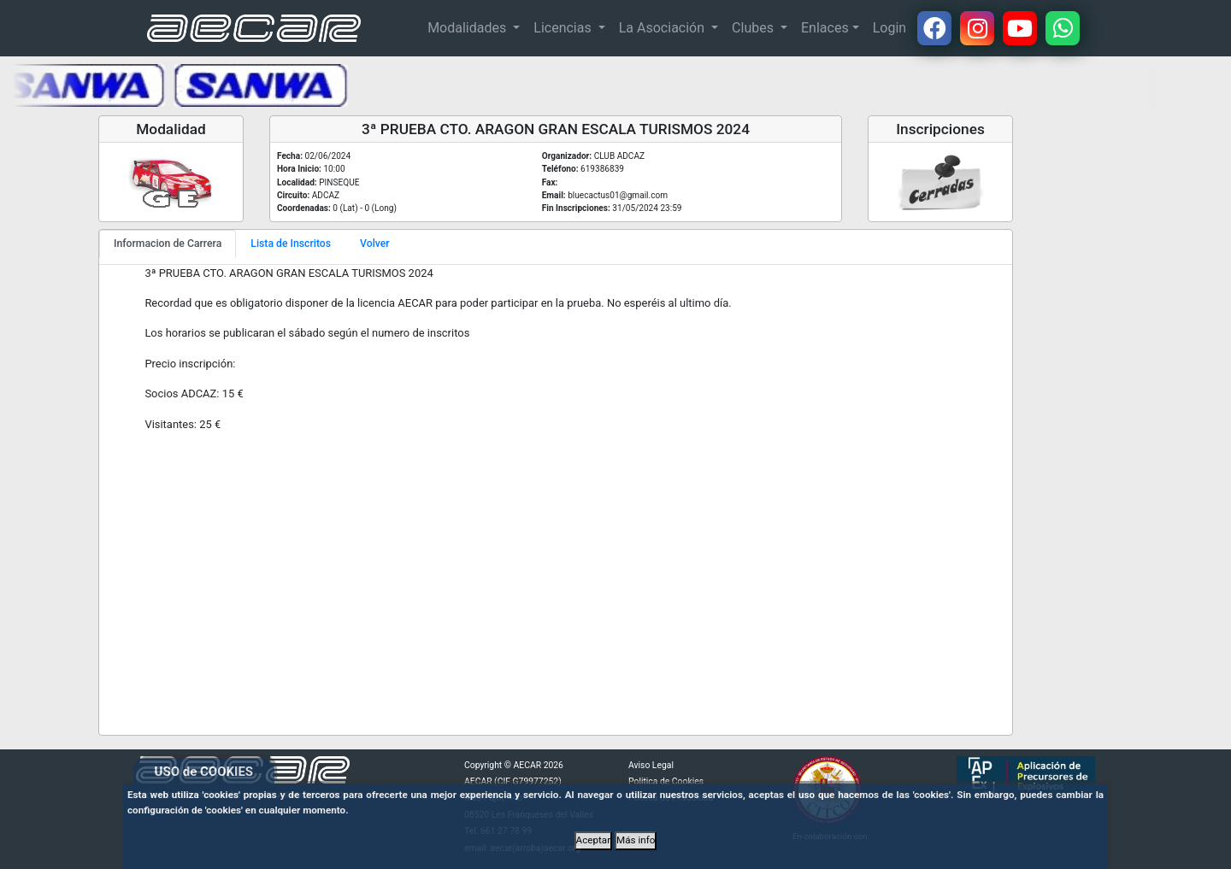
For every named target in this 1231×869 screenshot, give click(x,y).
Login (889, 28)
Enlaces (825, 28)
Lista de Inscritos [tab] (290, 244)
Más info (635, 840)
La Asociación (663, 28)
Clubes (754, 28)
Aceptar (593, 840)
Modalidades (468, 28)
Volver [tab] (375, 244)
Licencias (563, 28)
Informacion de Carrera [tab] (167, 244)
